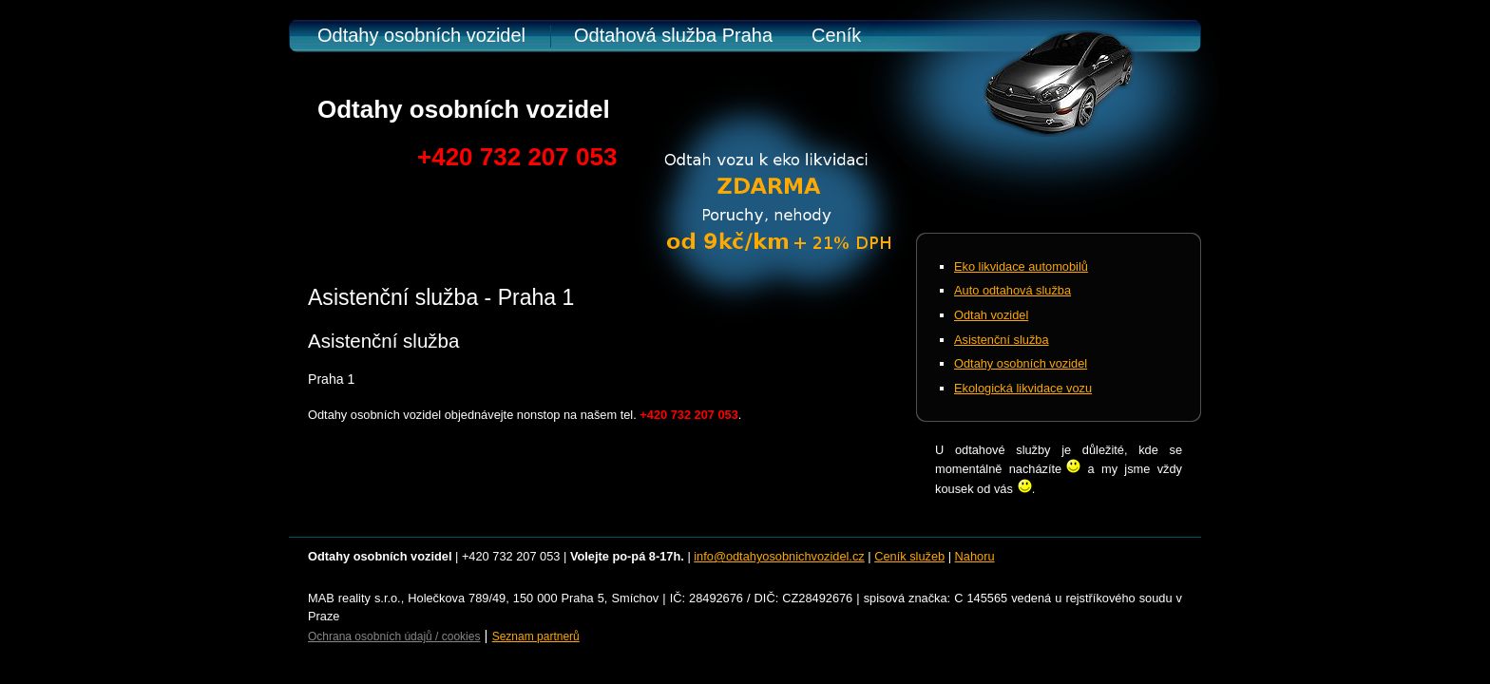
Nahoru (975, 556)
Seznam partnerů (536, 636)
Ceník (836, 35)
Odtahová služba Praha (673, 35)
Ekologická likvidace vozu (1023, 388)
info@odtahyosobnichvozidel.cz (779, 556)
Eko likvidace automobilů (1021, 266)
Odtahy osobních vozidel (421, 35)
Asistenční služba (1001, 339)
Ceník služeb (909, 556)
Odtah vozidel (991, 315)
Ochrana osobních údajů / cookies (394, 636)
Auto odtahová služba (1012, 290)
